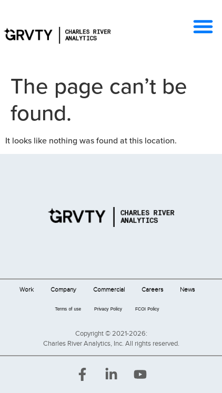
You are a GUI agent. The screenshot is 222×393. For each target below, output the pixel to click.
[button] (203, 26)
